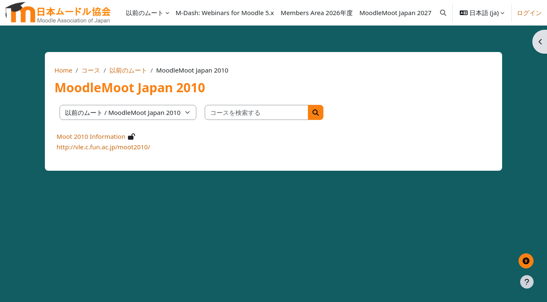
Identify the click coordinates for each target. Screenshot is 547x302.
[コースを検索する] (270, 112)
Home (77, 70)
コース (104, 70)
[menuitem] (224, 12)
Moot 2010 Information (104, 136)
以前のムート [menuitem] (145, 12)
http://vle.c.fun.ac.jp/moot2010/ (117, 147)
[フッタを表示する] (527, 282)
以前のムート (141, 70)
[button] (443, 12)
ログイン (529, 12)
